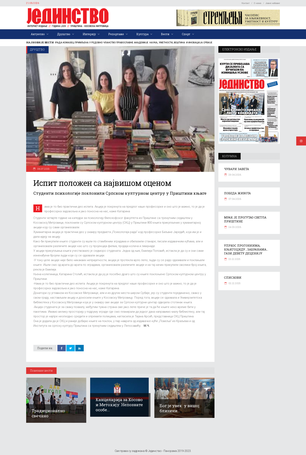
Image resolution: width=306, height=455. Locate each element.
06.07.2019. (43, 168)
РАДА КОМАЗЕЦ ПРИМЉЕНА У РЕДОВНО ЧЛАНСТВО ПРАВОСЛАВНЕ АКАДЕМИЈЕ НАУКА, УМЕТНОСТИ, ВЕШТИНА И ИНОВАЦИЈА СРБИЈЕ (133, 42)
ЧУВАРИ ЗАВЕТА (236, 169)
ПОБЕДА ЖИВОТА (237, 193)
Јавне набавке (272, 3)
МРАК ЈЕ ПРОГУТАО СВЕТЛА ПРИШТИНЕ (245, 219)
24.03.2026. (235, 226)
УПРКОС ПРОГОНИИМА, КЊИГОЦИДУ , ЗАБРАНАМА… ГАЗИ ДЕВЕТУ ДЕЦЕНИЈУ (246, 249)
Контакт (246, 3)
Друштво (37, 49)
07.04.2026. (235, 198)
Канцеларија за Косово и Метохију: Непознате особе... (119, 404)
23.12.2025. (234, 259)
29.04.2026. (235, 174)
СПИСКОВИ (232, 277)
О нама (257, 3)
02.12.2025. (234, 283)
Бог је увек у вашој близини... (179, 408)
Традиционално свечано (48, 413)
